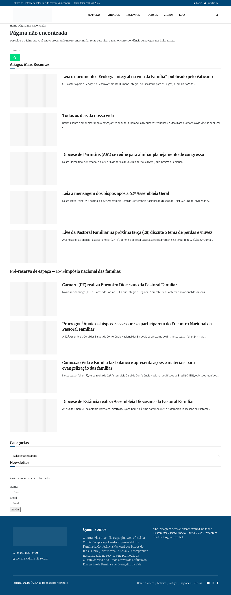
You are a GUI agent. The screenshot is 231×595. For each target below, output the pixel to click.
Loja (182, 14)
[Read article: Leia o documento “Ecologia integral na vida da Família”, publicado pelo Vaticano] (33, 90)
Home (13, 25)
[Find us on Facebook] (217, 583)
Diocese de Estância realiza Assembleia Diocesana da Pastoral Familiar (128, 401)
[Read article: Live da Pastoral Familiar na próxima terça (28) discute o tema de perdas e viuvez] (33, 246)
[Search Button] (217, 14)
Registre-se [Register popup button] (211, 3)
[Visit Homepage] (32, 14)
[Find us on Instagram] (213, 583)
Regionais (133, 14)
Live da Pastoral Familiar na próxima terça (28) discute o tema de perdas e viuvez (137, 232)
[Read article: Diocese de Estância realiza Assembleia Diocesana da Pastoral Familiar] (33, 415)
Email (13, 497)
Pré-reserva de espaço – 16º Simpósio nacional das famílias (65, 271)
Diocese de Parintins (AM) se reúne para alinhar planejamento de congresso (133, 154)
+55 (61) (26, 552)
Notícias (94, 14)
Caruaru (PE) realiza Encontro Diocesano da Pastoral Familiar (119, 284)
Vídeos (168, 14)
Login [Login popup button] (198, 3)
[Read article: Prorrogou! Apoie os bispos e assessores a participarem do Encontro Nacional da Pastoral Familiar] (33, 338)
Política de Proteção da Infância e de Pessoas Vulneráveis (41, 3)
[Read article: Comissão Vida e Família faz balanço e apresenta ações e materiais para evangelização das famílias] (33, 376)
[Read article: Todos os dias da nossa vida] (33, 129)
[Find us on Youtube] (208, 583)
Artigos (114, 14)
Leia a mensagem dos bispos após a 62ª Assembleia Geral (115, 193)
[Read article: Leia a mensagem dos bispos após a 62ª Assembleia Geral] (33, 207)
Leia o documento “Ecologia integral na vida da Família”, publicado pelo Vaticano (137, 76)
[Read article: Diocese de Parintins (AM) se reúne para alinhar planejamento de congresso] (33, 168)
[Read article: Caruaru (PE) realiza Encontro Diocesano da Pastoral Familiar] (33, 299)
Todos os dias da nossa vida (88, 115)
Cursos (153, 14)
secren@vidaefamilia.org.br (32, 558)
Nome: (14, 486)
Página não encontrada (31, 25)
